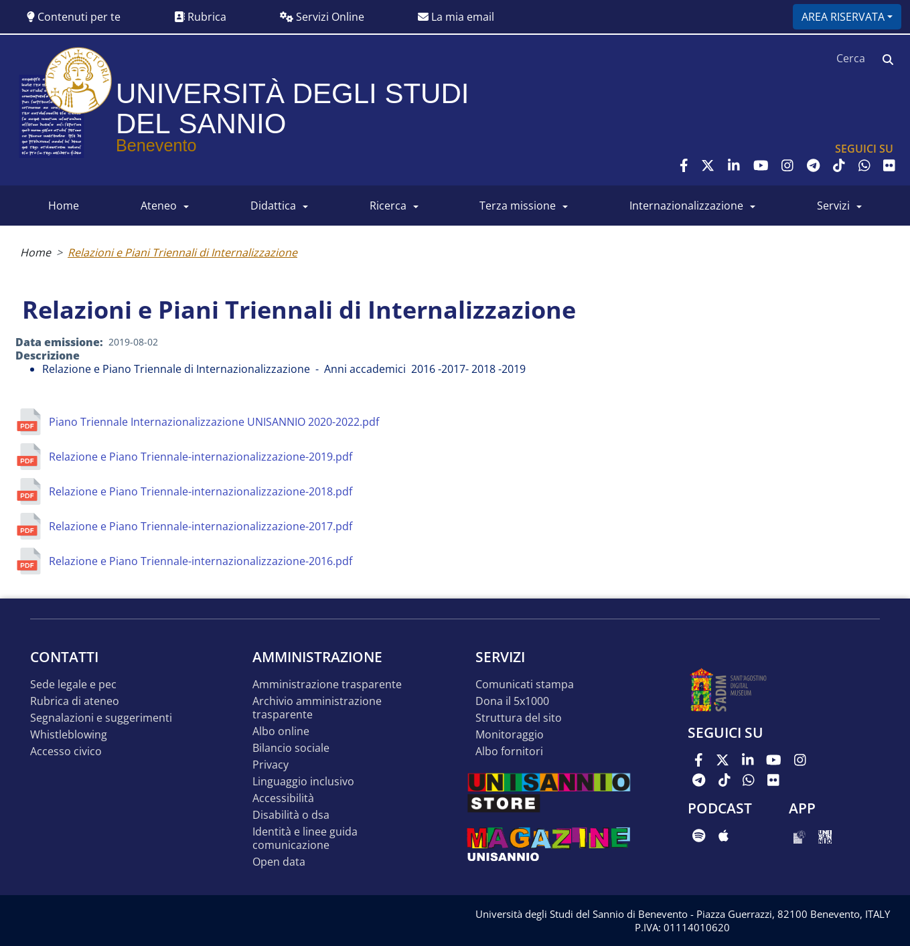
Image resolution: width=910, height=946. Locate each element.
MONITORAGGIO (509, 735)
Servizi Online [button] (322, 16)
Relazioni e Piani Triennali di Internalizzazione (182, 252)
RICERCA (388, 205)
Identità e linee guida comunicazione (305, 838)
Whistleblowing (68, 735)
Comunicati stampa (524, 685)
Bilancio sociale (290, 748)
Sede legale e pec (73, 685)
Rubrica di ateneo (74, 701)
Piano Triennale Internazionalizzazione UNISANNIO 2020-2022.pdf (214, 421)
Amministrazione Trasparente (327, 685)
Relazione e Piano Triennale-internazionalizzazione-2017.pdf (200, 526)
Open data (278, 862)
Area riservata (843, 16)
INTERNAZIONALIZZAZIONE (686, 205)
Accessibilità (283, 798)
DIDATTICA (273, 205)
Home (35, 252)
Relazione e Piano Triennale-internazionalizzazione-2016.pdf (200, 561)
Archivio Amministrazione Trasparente (317, 708)
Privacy (270, 765)
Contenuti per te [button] (74, 16)
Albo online (280, 731)
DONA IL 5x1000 (512, 701)
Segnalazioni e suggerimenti (101, 718)
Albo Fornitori (509, 751)
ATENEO (159, 205)
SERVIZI (833, 205)
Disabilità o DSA (290, 815)
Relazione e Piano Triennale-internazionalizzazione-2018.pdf (200, 491)
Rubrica (200, 16)
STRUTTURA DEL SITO (518, 718)
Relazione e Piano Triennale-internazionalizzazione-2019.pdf (200, 456)
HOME (63, 205)
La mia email (456, 16)
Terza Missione (517, 205)
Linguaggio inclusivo (303, 782)
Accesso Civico (66, 751)
